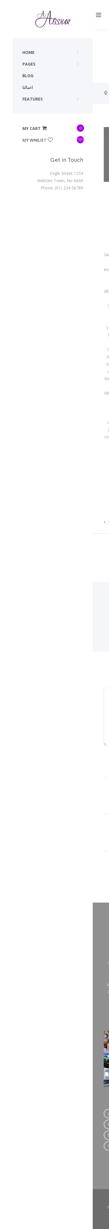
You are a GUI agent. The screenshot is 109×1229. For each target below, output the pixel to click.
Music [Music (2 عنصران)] (20, 1135)
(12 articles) (88, 606)
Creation (54, 480)
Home (22, 93)
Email (91, 797)
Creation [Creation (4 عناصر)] (61, 1113)
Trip (38, 93)
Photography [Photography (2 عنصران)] (48, 1135)
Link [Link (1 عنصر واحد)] (87, 1124)
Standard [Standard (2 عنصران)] (23, 1146)
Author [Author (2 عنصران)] (36, 1113)
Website (90, 834)
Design (70, 480)
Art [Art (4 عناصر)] (18, 1113)
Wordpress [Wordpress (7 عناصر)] (52, 1146)
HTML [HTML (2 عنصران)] (68, 1124)
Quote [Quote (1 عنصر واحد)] (76, 1135)
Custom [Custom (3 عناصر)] (22, 1124)
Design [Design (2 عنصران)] (46, 1124)
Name (90, 760)
